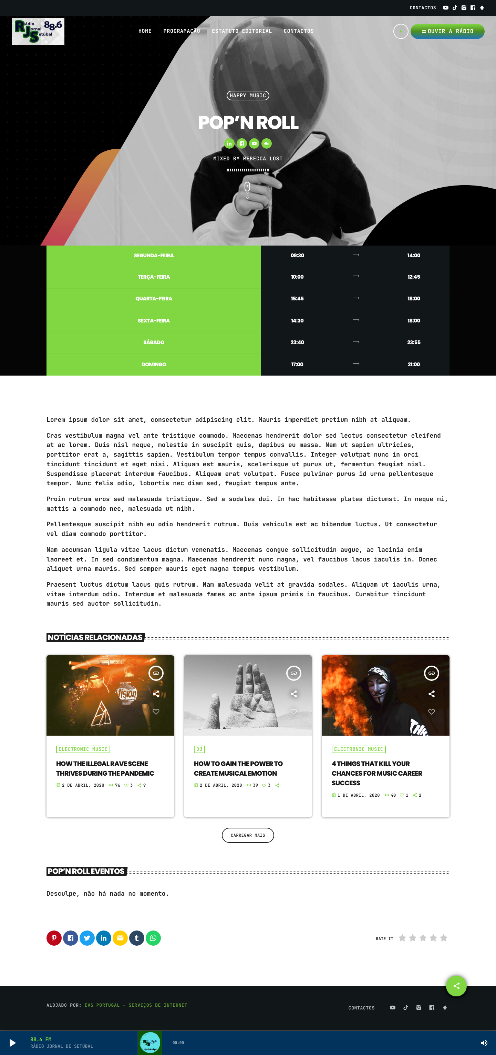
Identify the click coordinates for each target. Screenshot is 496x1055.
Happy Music (248, 95)
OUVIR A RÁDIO (448, 31)
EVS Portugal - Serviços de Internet (136, 1006)
